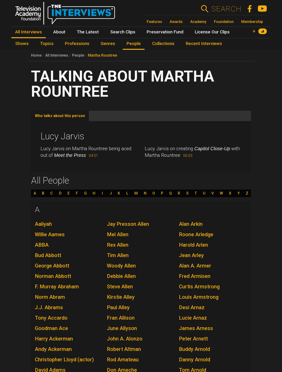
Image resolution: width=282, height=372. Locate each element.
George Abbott (52, 266)
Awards (176, 21)
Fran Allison (121, 318)
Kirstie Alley (121, 297)
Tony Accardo (51, 318)
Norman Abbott (53, 276)
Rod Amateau (123, 360)
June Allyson (122, 328)
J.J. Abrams (49, 307)
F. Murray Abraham (57, 287)
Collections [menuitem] (163, 43)
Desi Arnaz (192, 307)
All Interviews (56, 55)
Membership (252, 21)
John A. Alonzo (124, 339)
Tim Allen (118, 255)
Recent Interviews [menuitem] (204, 43)
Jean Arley (191, 255)
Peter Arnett (193, 339)
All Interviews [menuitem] (28, 32)
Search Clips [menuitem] (122, 32)
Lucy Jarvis (62, 136)
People (78, 55)
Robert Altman (124, 349)
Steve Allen (120, 287)
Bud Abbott (48, 255)
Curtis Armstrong (199, 287)
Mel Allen (117, 234)
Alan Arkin (191, 224)
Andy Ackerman (53, 349)
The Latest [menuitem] (88, 32)
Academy (198, 21)
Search (226, 8)
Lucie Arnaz (193, 318)
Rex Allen (117, 245)
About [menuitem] (59, 32)
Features (154, 21)
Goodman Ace (51, 328)
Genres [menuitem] (108, 43)
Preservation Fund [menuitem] (165, 32)
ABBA (42, 245)
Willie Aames (50, 234)
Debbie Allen (121, 276)
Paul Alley (118, 307)
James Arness (196, 328)
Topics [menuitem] (47, 43)
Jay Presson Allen (128, 224)
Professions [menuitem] (77, 43)
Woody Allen (121, 266)
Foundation (224, 21)
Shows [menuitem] (22, 43)
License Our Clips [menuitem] (212, 32)
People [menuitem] (134, 43)
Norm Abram (50, 297)
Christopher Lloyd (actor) (64, 360)
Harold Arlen (193, 245)
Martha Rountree (102, 55)
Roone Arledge (196, 234)
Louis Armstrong (198, 297)
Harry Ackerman (54, 339)
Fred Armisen (194, 276)
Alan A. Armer (195, 266)
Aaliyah (43, 224)
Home (36, 55)
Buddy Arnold (194, 349)
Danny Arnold (194, 360)
